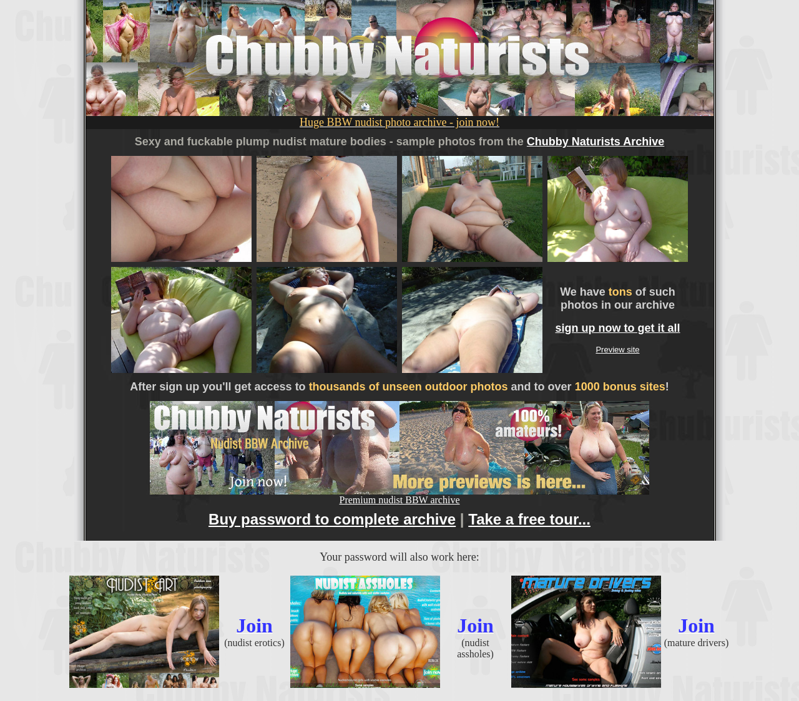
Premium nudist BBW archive (399, 495)
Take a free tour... (529, 519)
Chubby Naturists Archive (595, 141)
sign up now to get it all (618, 328)
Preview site (617, 349)
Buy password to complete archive (332, 519)
